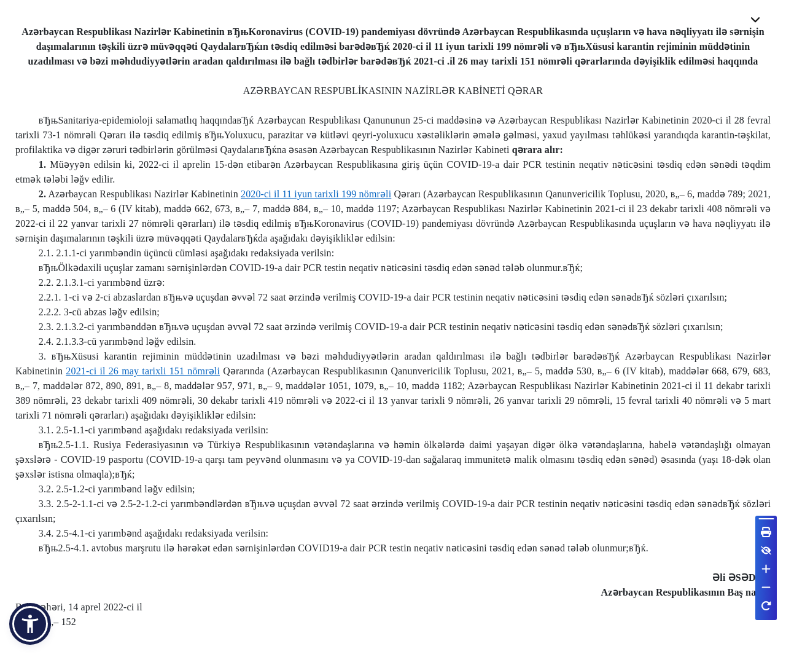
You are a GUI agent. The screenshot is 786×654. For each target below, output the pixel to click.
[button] (30, 624)
